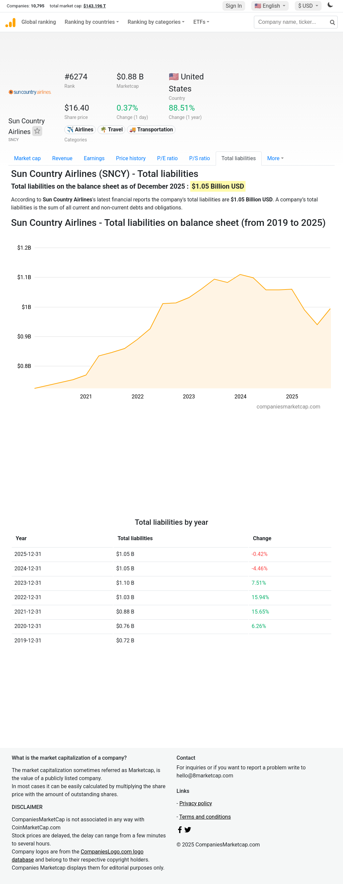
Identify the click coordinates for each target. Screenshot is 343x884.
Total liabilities (238, 158)
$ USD (306, 6)
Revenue (62, 158)
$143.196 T (94, 5)
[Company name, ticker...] (296, 22)
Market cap (27, 158)
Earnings (94, 158)
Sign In (234, 6)
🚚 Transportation (151, 129)
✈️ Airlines (80, 129)
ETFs (199, 22)
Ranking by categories (154, 22)
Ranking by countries (90, 22)
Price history (131, 158)
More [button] (273, 158)
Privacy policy (195, 803)
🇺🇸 (268, 6)
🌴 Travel (111, 129)
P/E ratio (167, 158)
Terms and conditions (205, 817)
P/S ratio (199, 158)
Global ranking (38, 22)
